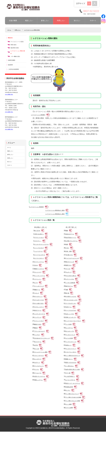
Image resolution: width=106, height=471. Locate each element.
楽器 (67, 250)
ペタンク (37, 309)
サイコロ (69, 279)
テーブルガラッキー (73, 321)
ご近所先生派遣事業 (15, 79)
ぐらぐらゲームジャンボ (74, 267)
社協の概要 (13, 20)
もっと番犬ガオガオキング (75, 384)
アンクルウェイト (40, 396)
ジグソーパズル (71, 292)
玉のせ (36, 275)
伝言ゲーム (70, 325)
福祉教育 (11, 74)
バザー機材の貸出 (16, 64)
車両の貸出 (14, 50)
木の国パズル (70, 263)
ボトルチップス (71, 355)
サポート (93, 20)
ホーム (9, 30)
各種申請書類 (13, 69)
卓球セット (70, 371)
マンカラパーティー (73, 376)
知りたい (77, 20)
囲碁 (67, 234)
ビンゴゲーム (70, 350)
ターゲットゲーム (40, 271)
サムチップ (70, 284)
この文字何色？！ (72, 409)
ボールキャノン (39, 313)
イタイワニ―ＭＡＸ (73, 380)
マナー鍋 (69, 405)
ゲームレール (39, 405)
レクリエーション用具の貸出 (37, 30)
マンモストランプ (72, 359)
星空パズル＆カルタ (73, 392)
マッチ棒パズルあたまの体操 (76, 434)
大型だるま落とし (40, 238)
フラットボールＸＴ (41, 355)
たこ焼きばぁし (71, 396)
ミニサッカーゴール (41, 334)
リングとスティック (73, 367)
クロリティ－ (39, 246)
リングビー (38, 359)
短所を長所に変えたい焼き (75, 401)
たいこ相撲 (70, 442)
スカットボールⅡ (40, 384)
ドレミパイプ (39, 284)
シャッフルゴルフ (40, 254)
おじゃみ (37, 376)
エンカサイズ (39, 388)
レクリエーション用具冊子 (40, 115)
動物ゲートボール (40, 279)
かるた (68, 254)
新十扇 (68, 309)
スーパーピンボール (41, 263)
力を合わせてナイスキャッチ (44, 363)
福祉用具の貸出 (16, 53)
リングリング (39, 338)
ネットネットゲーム (41, 288)
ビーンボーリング (40, 300)
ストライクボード (40, 267)
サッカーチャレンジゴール (43, 250)
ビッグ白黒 (70, 346)
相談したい (29, 20)
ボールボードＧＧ (40, 317)
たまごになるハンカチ (74, 317)
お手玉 (36, 371)
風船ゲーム (38, 305)
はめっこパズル (71, 334)
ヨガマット (38, 392)
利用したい (61, 20)
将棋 (67, 305)
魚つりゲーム (39, 367)
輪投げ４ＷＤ (39, 346)
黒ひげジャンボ (71, 271)
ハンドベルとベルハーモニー (76, 342)
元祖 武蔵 (70, 259)
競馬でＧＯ (70, 275)
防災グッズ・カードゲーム (75, 417)
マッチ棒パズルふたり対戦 (75, 438)
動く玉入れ (38, 234)
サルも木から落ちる (73, 288)
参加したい (45, 20)
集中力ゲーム (70, 300)
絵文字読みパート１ (73, 242)
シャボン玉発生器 (72, 296)
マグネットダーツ (40, 325)
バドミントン (39, 292)
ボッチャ (37, 401)
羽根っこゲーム (39, 413)
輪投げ (36, 350)
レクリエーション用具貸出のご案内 (58, 212)
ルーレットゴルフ (40, 342)
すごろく (69, 426)
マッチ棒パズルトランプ (74, 430)
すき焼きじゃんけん (73, 313)
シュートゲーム (39, 259)
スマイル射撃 (70, 447)
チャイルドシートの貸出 (17, 44)
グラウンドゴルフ (40, 242)
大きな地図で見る (10, 104)
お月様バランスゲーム (74, 246)
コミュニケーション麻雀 (43, 380)
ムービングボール (72, 413)
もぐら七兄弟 (70, 363)
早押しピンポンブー (73, 338)
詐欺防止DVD (70, 421)
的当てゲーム (39, 330)
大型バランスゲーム (41, 409)
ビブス (36, 296)
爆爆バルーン (70, 388)
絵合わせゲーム (71, 238)
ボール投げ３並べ (40, 321)
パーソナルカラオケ (73, 330)
